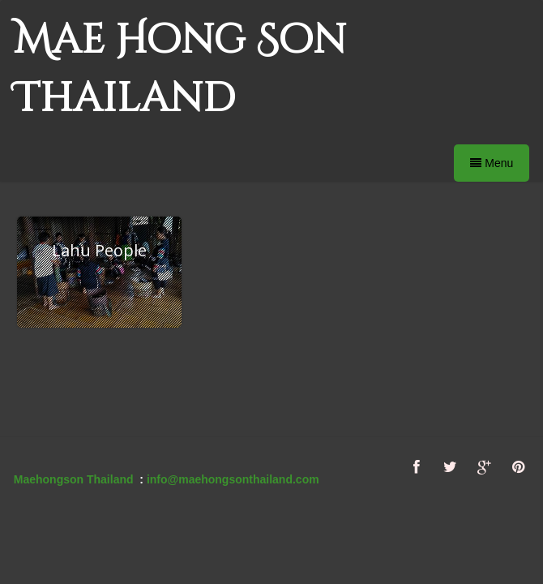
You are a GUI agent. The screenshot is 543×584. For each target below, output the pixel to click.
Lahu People (99, 250)
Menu (491, 163)
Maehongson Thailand (74, 479)
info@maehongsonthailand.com (233, 479)
